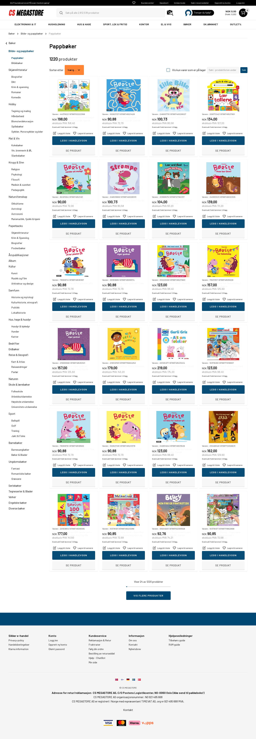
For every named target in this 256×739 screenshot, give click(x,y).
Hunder (15, 331)
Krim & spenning (20, 86)
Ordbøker (14, 349)
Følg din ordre (96, 649)
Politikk (15, 307)
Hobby (12, 104)
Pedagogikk (17, 189)
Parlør (14, 371)
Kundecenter (147, 3)
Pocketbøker (18, 248)
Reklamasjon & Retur (100, 640)
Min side (93, 662)
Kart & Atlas (18, 361)
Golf (13, 425)
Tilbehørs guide (177, 640)
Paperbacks (16, 225)
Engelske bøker (18, 502)
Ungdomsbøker (18, 461)
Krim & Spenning (20, 237)
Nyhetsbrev (135, 649)
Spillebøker (17, 126)
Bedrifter (14, 343)
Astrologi (16, 208)
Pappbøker (17, 57)
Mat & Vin (14, 138)
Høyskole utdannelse (22, 401)
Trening (15, 430)
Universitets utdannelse (24, 406)
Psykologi (16, 174)
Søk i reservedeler (200, 3)
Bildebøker (17, 63)
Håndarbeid (17, 116)
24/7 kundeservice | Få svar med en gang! (29, 3)
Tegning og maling (21, 110)
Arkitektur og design (22, 283)
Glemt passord (57, 649)
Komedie (16, 97)
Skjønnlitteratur (18, 69)
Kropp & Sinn (16, 162)
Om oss (133, 640)
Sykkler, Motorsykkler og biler (27, 131)
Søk (244, 69)
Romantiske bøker (21, 473)
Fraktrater (94, 644)
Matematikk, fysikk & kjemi (25, 219)
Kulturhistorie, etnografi (24, 302)
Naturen (13, 378)
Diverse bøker (17, 508)
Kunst (14, 273)
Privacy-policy (16, 640)
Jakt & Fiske (18, 435)
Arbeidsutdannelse (21, 396)
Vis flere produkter (148, 595)
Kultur (12, 266)
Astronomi (17, 213)
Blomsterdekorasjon (22, 121)
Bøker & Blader (19, 454)
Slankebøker (18, 155)
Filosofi (15, 179)
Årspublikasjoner (19, 255)
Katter (14, 336)
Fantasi (15, 468)
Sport (12, 413)
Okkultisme (17, 203)
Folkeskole (17, 391)
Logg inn (240, 3)
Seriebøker (15, 485)
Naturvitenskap (18, 196)
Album (12, 260)
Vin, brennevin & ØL (21, 150)
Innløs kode (179, 3)
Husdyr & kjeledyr (20, 326)
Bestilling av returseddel (102, 653)
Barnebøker (15, 442)
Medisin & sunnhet (21, 184)
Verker (12, 497)
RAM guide (174, 644)
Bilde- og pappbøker (21, 51)
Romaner (16, 92)
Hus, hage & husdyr (20, 319)
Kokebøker (17, 145)
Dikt (13, 81)
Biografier (16, 76)
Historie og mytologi (22, 297)
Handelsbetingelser (19, 644)
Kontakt (133, 644)
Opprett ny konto (223, 3)
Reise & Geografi (18, 354)
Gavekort (164, 3)
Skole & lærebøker (19, 384)
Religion (15, 169)
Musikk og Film (19, 278)
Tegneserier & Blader (21, 491)
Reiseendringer (19, 366)
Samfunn (14, 290)
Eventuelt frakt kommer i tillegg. (65, 143)
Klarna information (18, 649)
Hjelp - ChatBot (97, 658)
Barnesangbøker (20, 449)
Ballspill (15, 420)
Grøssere (16, 478)
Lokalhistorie (18, 312)
